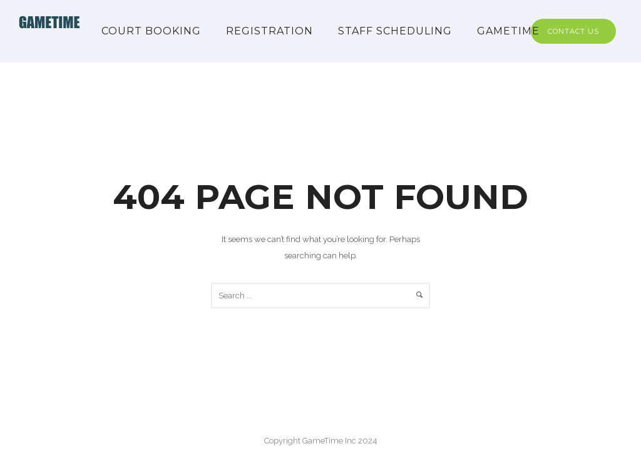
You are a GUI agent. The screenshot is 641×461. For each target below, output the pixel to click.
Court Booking (151, 31)
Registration (269, 31)
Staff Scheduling (395, 31)
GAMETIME (508, 31)
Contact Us (573, 31)
